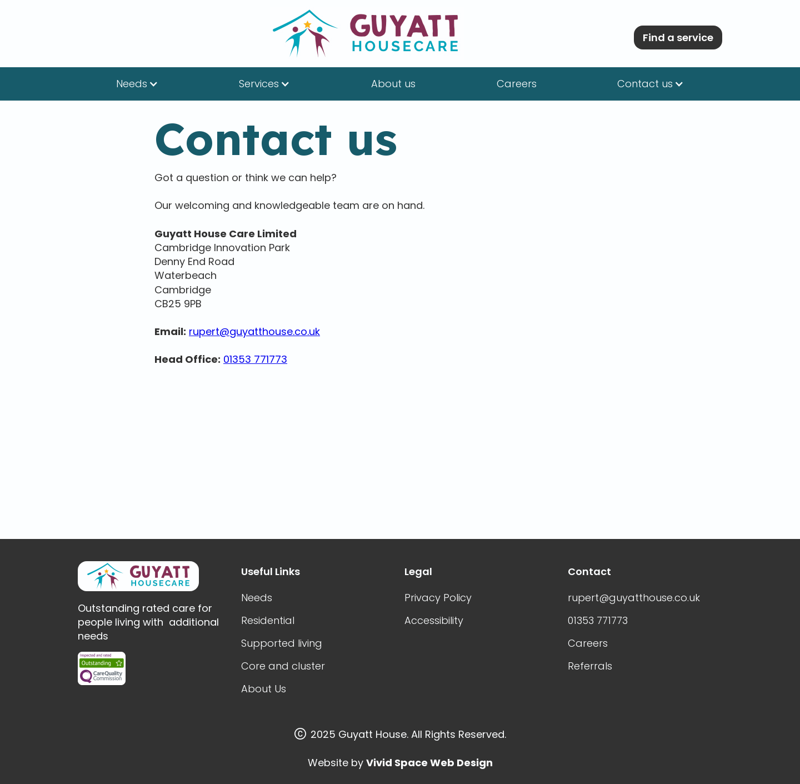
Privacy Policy (438, 598)
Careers (517, 84)
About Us (263, 689)
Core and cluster (283, 666)
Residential (267, 620)
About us (393, 84)
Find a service (678, 37)
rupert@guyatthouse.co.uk (254, 331)
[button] (137, 84)
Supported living (281, 643)
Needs (256, 598)
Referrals (590, 666)
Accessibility (433, 620)
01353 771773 (255, 359)
